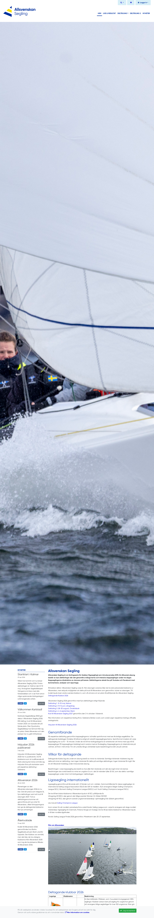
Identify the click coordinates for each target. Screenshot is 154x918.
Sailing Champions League (67, 803)
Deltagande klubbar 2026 (66, 892)
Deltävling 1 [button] (123, 13)
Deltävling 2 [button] (135, 13)
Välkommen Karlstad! (30, 709)
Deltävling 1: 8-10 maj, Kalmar (59, 703)
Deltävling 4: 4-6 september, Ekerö (61, 711)
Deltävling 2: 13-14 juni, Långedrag (61, 706)
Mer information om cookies (77, 912)
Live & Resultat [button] (109, 13)
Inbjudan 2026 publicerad (26, 746)
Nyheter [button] (146, 13)
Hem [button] (99, 13)
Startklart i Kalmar (28, 674)
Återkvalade (25, 820)
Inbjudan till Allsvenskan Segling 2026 (62, 725)
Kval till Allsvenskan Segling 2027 (60, 714)
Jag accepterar (127, 911)
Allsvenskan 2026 (27, 780)
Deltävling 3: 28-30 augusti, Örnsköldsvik (63, 708)
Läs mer (41, 703)
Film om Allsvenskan (56, 825)
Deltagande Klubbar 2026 (58, 696)
